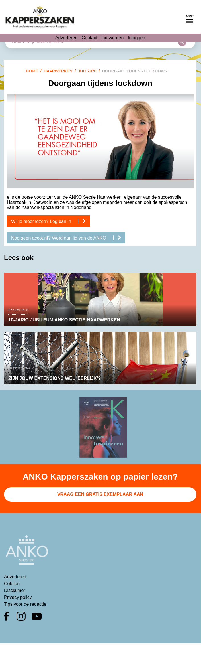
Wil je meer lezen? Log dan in (50, 221)
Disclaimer (14, 590)
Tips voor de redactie (25, 604)
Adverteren (66, 37)
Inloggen (136, 37)
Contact (89, 37)
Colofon (12, 583)
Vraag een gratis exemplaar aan (100, 494)
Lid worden (112, 37)
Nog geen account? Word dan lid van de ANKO (68, 237)
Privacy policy (18, 597)
